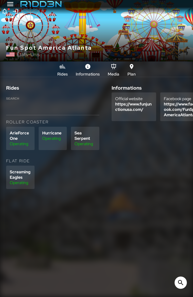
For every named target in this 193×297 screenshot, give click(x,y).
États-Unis (28, 54)
